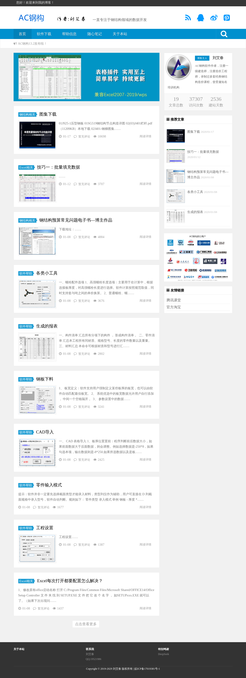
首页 (22, 34)
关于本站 (120, 34)
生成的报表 (47, 326)
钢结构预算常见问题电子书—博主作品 (75, 220)
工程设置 (44, 527)
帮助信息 (69, 34)
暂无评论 (84, 136)
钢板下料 (44, 379)
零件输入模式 (49, 485)
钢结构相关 (27, 114)
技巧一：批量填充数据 (58, 167)
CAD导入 (45, 432)
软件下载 (44, 34)
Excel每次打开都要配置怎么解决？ (70, 580)
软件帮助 (25, 273)
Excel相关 (26, 167)
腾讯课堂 (173, 300)
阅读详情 (145, 136)
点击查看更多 (86, 624)
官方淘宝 (173, 307)
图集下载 (47, 114)
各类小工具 (47, 273)
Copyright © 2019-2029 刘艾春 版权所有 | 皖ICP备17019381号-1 (123, 668)
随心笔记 (94, 34)
